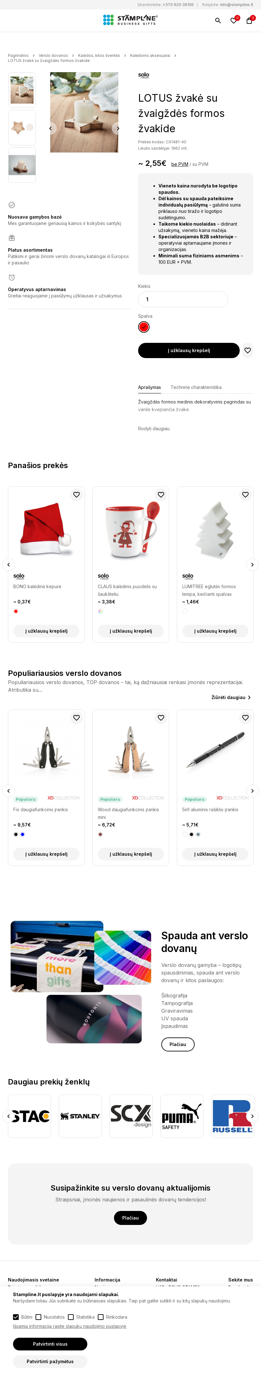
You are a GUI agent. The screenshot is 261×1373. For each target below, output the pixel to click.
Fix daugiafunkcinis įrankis (40, 809)
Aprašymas (149, 387)
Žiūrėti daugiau (228, 697)
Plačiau (178, 1044)
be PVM (179, 164)
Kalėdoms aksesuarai (150, 55)
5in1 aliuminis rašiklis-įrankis (210, 809)
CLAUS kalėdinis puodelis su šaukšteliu (127, 590)
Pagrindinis (18, 55)
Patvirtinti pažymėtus (50, 1361)
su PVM (200, 164)
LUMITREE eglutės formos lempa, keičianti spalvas (209, 590)
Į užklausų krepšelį (189, 350)
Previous (50, 128)
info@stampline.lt (236, 4)
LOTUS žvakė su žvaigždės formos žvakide (49, 60)
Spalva (145, 316)
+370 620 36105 (178, 4)
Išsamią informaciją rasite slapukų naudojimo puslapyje (69, 1326)
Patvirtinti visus (50, 1344)
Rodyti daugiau (154, 428)
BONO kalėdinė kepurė (37, 586)
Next (118, 128)
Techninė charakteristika (196, 387)
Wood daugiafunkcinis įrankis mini (128, 813)
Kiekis (144, 286)
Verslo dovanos (53, 55)
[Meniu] (12, 20)
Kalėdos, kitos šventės (99, 55)
